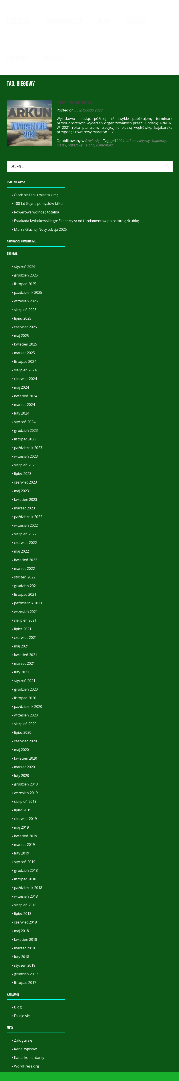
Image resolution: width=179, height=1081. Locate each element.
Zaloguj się (23, 1049)
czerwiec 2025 (25, 335)
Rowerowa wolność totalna (36, 221)
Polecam (18, 58)
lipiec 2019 (22, 818)
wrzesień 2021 (26, 620)
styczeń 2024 (24, 430)
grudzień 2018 (26, 879)
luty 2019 (21, 862)
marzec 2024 (24, 413)
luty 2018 (21, 965)
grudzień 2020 (26, 698)
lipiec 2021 (22, 637)
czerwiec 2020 (25, 749)
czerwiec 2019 (25, 827)
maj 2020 (21, 758)
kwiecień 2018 (25, 948)
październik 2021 (28, 611)
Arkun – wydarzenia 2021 (74, 111)
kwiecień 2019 (25, 844)
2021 (119, 149)
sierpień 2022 (25, 542)
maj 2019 (21, 836)
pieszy (60, 154)
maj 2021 (21, 655)
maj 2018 (21, 939)
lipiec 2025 (22, 327)
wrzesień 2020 (26, 724)
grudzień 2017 (26, 982)
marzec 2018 (24, 956)
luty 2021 (21, 680)
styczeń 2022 (24, 586)
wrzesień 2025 (26, 309)
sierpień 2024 (25, 378)
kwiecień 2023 (25, 508)
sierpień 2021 (25, 629)
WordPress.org (26, 1075)
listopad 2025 (25, 292)
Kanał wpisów (25, 1057)
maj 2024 (21, 396)
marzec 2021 (24, 672)
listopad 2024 (25, 370)
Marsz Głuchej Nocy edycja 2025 (40, 238)
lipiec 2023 (22, 482)
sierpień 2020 (25, 732)
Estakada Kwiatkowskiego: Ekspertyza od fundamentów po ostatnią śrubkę (76, 229)
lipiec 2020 (22, 741)
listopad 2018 (25, 887)
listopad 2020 (25, 706)
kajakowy (157, 149)
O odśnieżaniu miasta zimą (36, 203)
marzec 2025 (24, 361)
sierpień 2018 (25, 913)
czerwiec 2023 (25, 491)
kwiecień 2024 (25, 404)
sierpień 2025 (25, 318)
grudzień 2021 (26, 594)
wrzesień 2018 (26, 905)
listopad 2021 (25, 603)
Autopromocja (64, 21)
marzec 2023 (24, 517)
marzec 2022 (24, 577)
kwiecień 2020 (25, 767)
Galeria (135, 21)
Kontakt (54, 58)
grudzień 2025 (26, 284)
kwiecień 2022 (25, 568)
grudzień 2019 (26, 793)
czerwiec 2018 (25, 931)
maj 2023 (21, 499)
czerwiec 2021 (25, 646)
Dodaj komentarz (98, 154)
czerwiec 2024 (25, 387)
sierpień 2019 (25, 810)
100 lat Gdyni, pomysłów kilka (38, 212)
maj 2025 (21, 344)
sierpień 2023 (25, 473)
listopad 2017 (25, 991)
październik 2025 (28, 301)
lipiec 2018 (22, 922)
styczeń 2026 (24, 275)
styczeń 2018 (24, 974)
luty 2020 (21, 784)
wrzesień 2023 (26, 465)
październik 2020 (28, 715)
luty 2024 (21, 422)
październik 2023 (28, 456)
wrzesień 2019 (26, 801)
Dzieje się (18, 21)
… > (110, 140)
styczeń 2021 (24, 689)
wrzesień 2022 (26, 534)
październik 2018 (28, 896)
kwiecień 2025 (25, 353)
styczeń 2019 (24, 870)
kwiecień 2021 (25, 663)
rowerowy (74, 154)
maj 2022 (21, 560)
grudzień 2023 (26, 439)
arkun (129, 149)
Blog (104, 21)
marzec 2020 (24, 775)
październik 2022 (28, 525)
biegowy (142, 149)
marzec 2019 (24, 853)
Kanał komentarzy (29, 1066)
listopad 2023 (25, 447)
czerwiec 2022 (25, 551)
